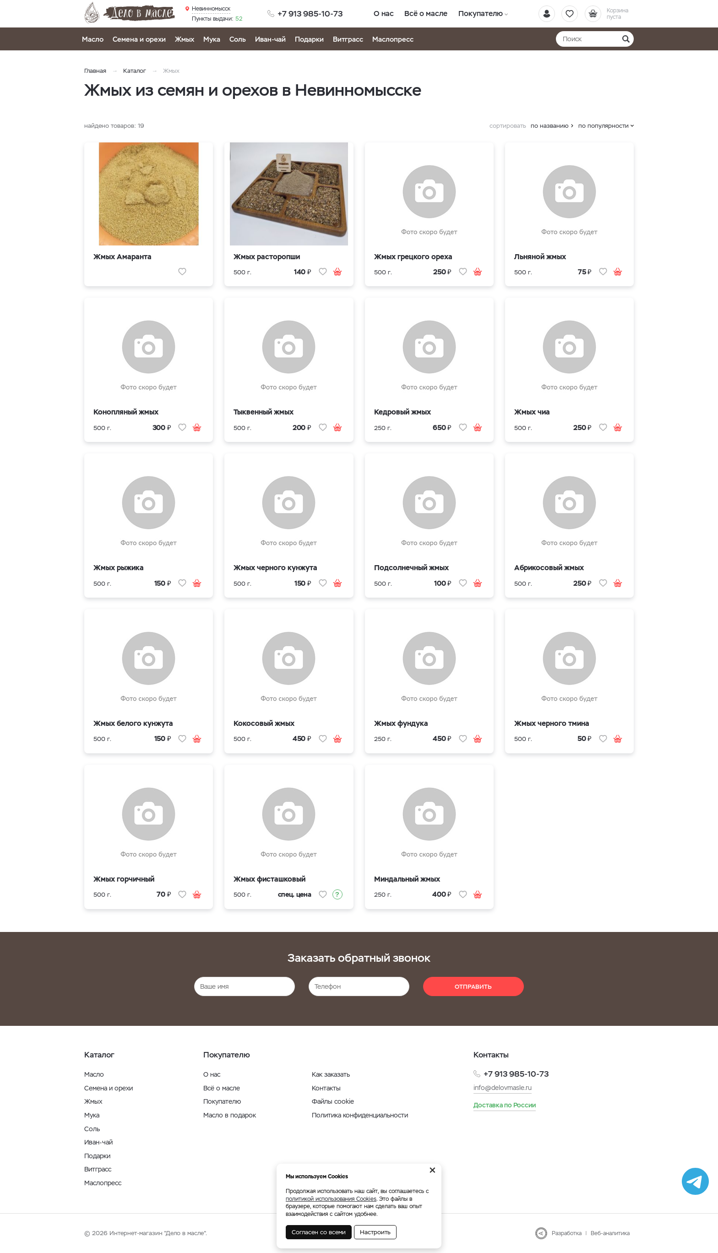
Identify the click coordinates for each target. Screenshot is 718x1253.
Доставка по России (504, 1105)
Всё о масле (424, 13)
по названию (550, 126)
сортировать (508, 126)
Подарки (309, 39)
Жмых (184, 39)
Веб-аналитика (610, 1233)
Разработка (567, 1233)
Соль (237, 39)
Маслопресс (392, 39)
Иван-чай (270, 39)
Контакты (326, 1088)
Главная (95, 71)
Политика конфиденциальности (360, 1115)
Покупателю (477, 13)
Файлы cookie (333, 1101)
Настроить (375, 1232)
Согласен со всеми (319, 1232)
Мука (211, 39)
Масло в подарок (229, 1115)
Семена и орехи (139, 39)
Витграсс (348, 39)
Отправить (473, 987)
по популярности (603, 126)
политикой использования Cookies (331, 1199)
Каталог (134, 71)
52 (217, 18)
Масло (92, 39)
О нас (383, 13)
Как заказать (331, 1074)
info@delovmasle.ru (502, 1088)
